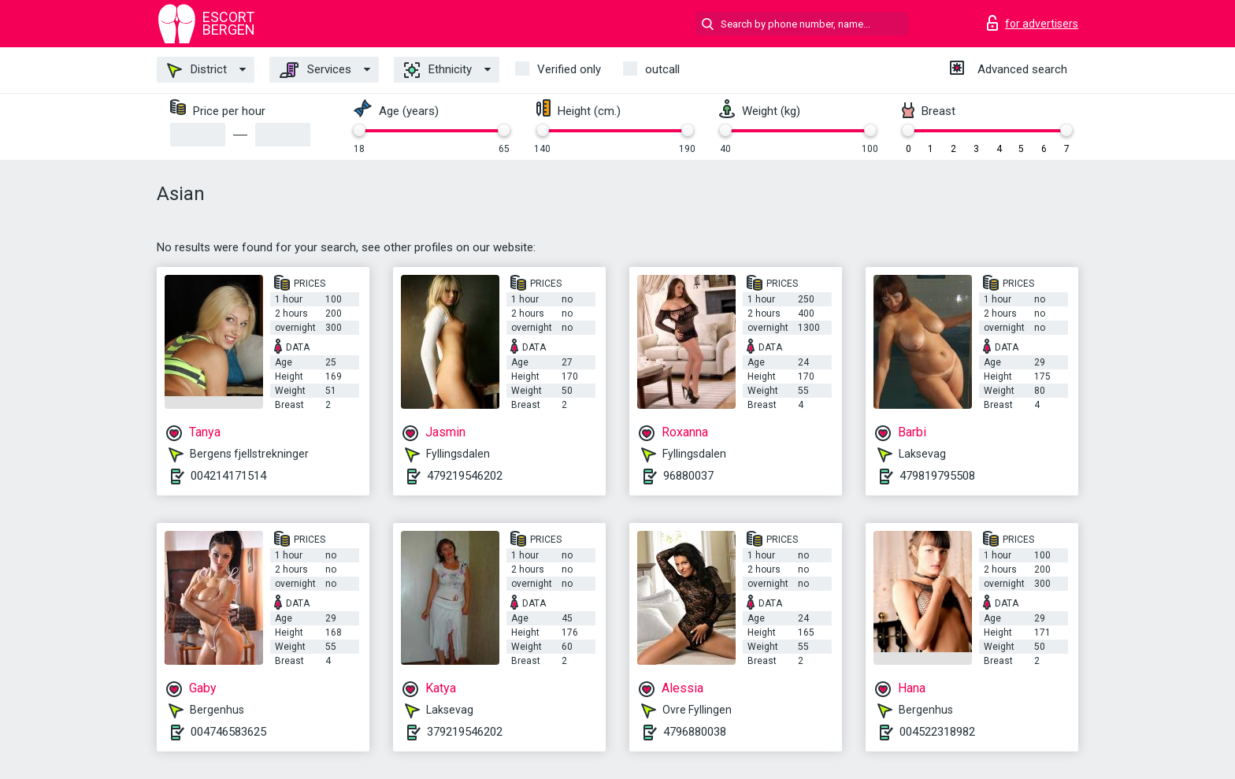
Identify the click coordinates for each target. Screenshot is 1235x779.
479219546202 (465, 476)
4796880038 (694, 732)
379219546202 (465, 732)
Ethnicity (438, 70)
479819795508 (937, 476)
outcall (662, 69)
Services (315, 70)
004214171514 (228, 476)
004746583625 (228, 732)
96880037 (688, 476)
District (197, 70)
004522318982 (937, 732)
